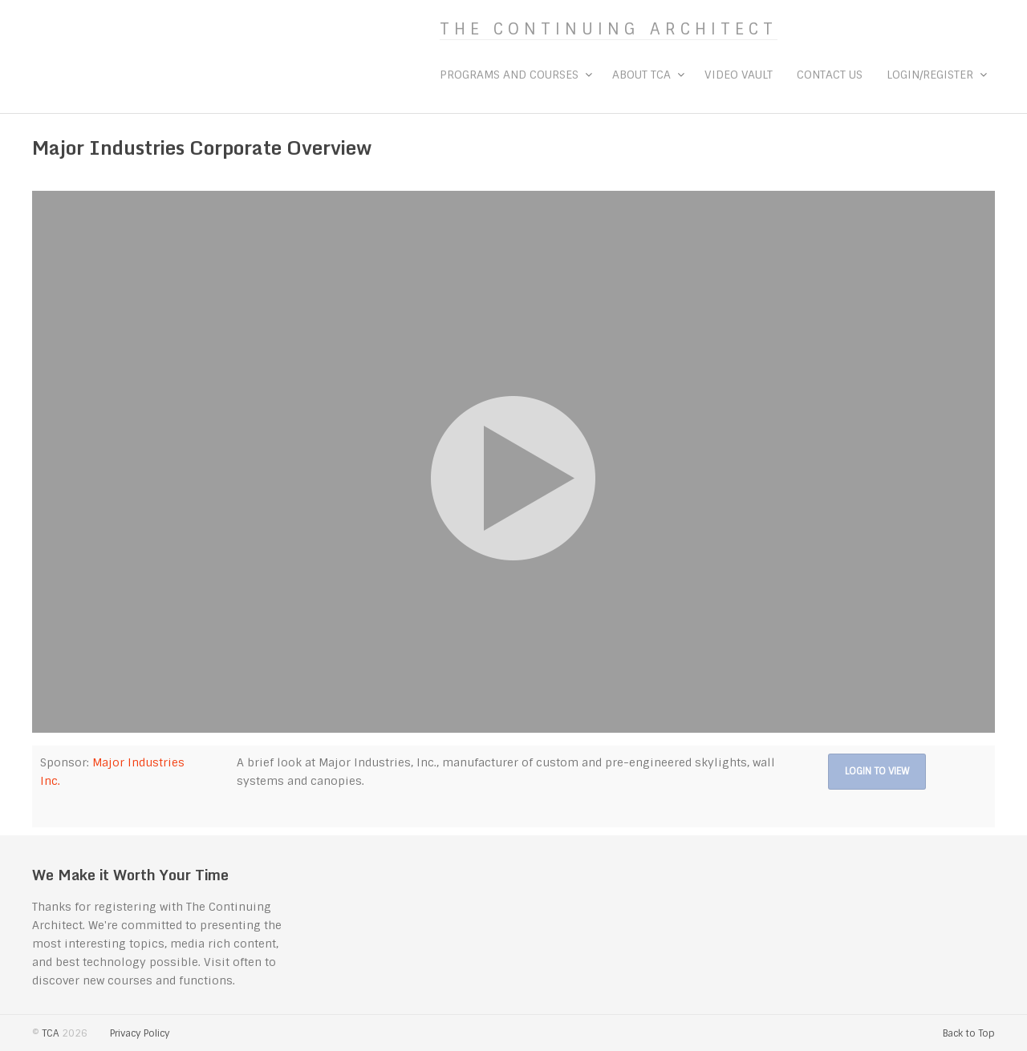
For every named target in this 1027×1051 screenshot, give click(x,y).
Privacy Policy (140, 1033)
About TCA (641, 74)
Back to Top (969, 1033)
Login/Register (930, 74)
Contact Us (830, 74)
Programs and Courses (509, 74)
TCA (50, 1033)
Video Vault (738, 74)
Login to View (877, 771)
